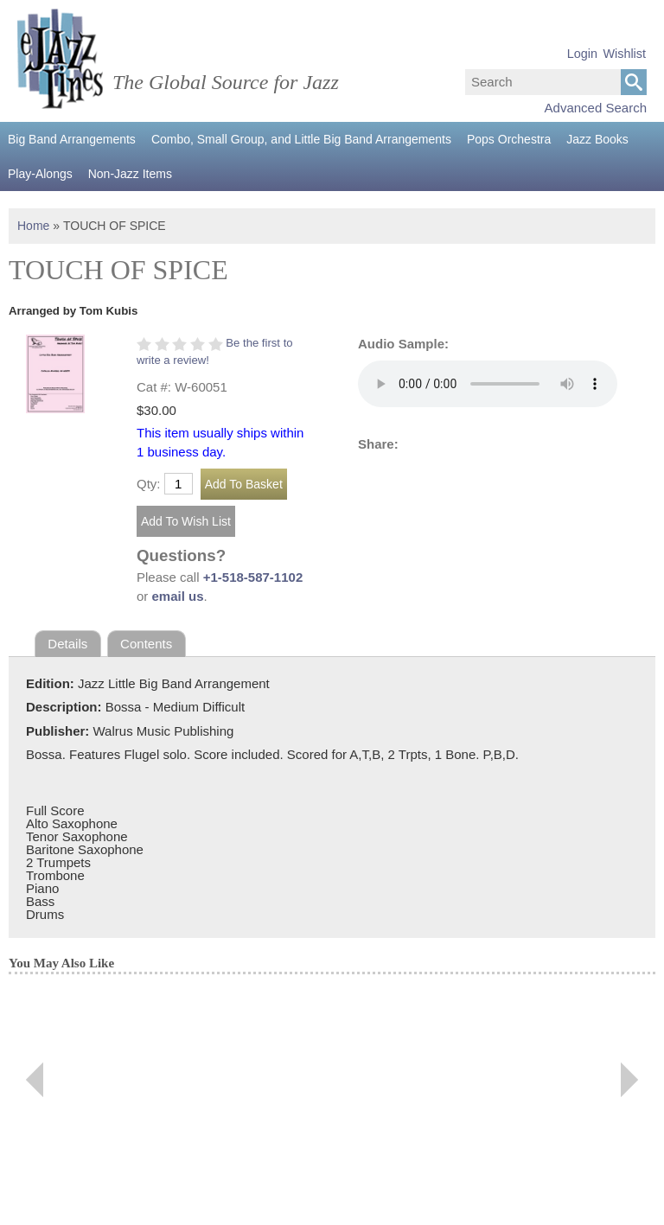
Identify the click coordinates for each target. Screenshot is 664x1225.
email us (178, 596)
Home (33, 226)
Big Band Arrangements (72, 139)
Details (67, 643)
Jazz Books (597, 139)
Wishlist (624, 54)
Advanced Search (596, 107)
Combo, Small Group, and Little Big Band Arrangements (301, 139)
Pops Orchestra (509, 139)
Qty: (149, 483)
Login (582, 54)
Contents (146, 643)
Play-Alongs (40, 174)
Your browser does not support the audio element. (487, 383)
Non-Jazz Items (130, 174)
